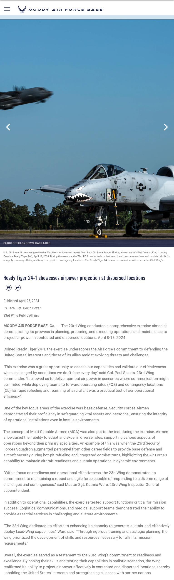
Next (165, 127)
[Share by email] (18, 288)
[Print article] (9, 288)
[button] (7, 9)
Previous (8, 127)
